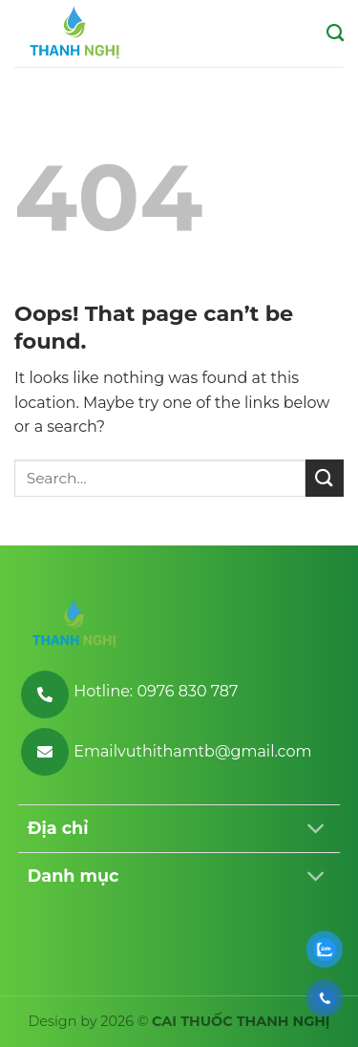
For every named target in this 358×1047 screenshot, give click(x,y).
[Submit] (324, 478)
